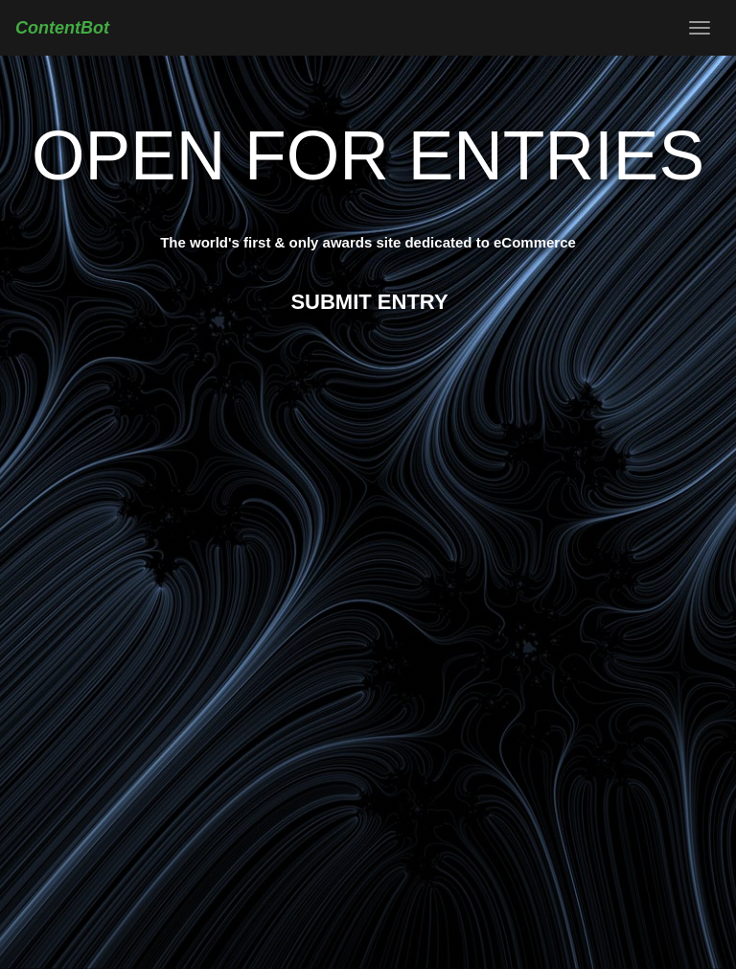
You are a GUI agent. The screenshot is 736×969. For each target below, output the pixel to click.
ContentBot (62, 27)
